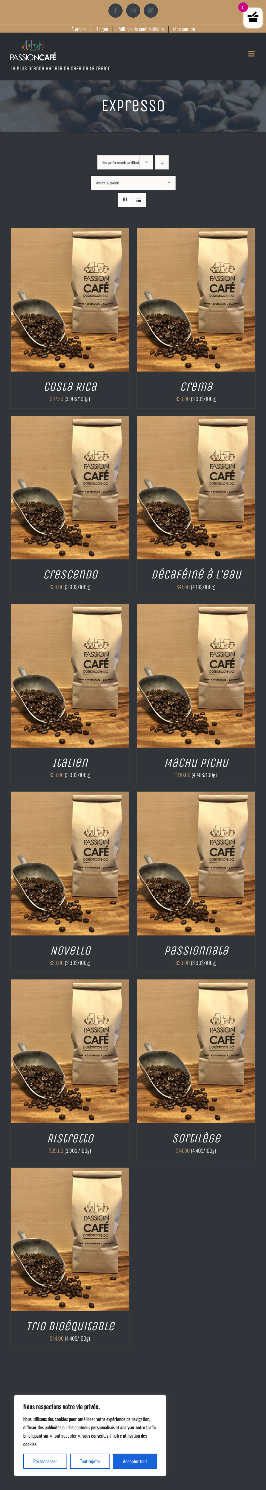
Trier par (120, 162)
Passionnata (196, 950)
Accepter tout (135, 1461)
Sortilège (196, 1138)
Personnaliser (45, 1461)
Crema (196, 386)
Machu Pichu (196, 762)
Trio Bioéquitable (70, 1326)
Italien (70, 762)
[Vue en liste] (138, 200)
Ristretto (70, 1138)
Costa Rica (70, 386)
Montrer (107, 182)
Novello (70, 950)
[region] (90, 1435)
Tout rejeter (90, 1461)
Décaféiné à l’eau (196, 574)
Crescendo (70, 574)
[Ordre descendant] (162, 162)
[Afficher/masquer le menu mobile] (252, 54)
